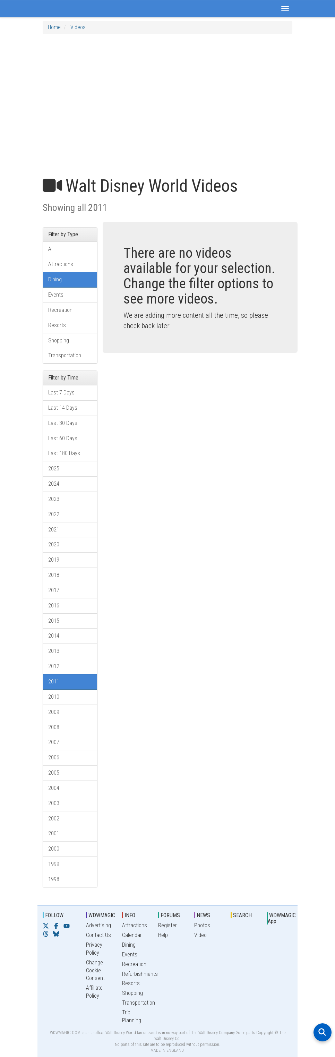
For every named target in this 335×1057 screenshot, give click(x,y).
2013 (53, 651)
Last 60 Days (62, 438)
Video (200, 935)
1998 (53, 879)
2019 (53, 559)
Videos (78, 27)
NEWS (203, 915)
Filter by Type (63, 234)
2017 (53, 590)
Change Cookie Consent (95, 970)
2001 (53, 833)
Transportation (64, 355)
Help (163, 935)
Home (54, 27)
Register (167, 925)
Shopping (58, 340)
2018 (53, 575)
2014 (53, 635)
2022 (53, 514)
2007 (53, 742)
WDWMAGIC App (282, 918)
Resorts (57, 325)
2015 (53, 620)
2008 (53, 727)
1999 (53, 864)
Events (55, 294)
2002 (53, 818)
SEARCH (242, 915)
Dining (55, 279)
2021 (53, 529)
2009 (53, 712)
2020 (53, 544)
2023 (53, 499)
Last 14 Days (62, 407)
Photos (202, 925)
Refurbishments (140, 974)
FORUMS (170, 915)
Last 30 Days (62, 423)
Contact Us (98, 935)
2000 (53, 848)
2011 (53, 681)
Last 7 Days (61, 392)
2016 (53, 605)
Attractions (60, 264)
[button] (285, 9)
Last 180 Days (64, 453)
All (50, 249)
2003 (53, 803)
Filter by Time (63, 377)
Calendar (132, 935)
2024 (53, 483)
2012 (53, 666)
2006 (53, 757)
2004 (53, 788)
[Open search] (322, 1032)
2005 (53, 772)
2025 (53, 468)
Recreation (60, 310)
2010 (53, 696)
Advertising (98, 925)
